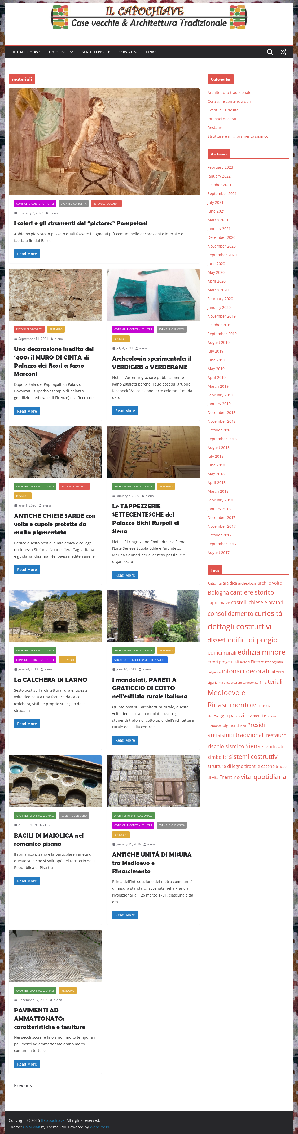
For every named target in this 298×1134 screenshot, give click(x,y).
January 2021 (219, 228)
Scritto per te (96, 51)
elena (54, 213)
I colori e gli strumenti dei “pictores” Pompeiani (81, 223)
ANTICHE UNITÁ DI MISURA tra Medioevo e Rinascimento (152, 863)
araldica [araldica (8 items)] (230, 583)
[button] (70, 52)
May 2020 (216, 272)
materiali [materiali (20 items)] (271, 681)
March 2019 (218, 386)
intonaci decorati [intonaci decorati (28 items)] (245, 671)
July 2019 (215, 351)
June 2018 (216, 465)
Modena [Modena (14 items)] (262, 705)
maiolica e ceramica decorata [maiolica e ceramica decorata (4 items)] (238, 683)
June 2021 (216, 211)
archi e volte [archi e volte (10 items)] (269, 583)
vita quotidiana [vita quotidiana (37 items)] (263, 776)
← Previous (20, 1085)
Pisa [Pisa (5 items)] (243, 726)
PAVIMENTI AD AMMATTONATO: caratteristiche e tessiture (49, 1018)
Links (151, 51)
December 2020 (221, 237)
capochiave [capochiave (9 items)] (219, 602)
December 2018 (221, 412)
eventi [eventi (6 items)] (245, 662)
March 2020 (218, 289)
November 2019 (222, 316)
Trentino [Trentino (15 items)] (230, 777)
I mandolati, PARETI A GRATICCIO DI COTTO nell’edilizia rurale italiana (149, 688)
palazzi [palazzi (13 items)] (236, 715)
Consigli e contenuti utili (35, 203)
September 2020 (222, 254)
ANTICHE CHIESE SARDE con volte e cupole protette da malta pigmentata (55, 524)
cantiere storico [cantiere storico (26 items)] (252, 592)
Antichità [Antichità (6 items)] (215, 583)
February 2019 (220, 394)
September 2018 (222, 438)
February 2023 (220, 167)
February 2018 (220, 500)
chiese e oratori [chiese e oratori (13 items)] (266, 602)
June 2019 (216, 359)
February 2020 (220, 298)
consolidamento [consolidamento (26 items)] (230, 613)
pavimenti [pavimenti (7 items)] (254, 715)
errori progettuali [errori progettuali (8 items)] (223, 661)
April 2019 (217, 377)
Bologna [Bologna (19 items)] (218, 592)
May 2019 (216, 368)
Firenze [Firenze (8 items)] (257, 661)
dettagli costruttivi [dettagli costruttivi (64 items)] (239, 626)
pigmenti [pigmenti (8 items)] (231, 725)
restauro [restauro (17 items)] (276, 735)
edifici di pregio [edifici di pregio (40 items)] (253, 639)
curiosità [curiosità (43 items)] (268, 613)
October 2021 (219, 184)
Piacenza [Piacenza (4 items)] (270, 716)
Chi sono (58, 51)
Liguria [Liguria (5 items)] (213, 682)
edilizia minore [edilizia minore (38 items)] (262, 652)
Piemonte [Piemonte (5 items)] (215, 726)
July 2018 (215, 456)
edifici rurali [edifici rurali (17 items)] (222, 652)
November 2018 (222, 421)
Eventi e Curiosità (73, 203)
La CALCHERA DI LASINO (50, 679)
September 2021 (222, 193)
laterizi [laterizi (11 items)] (277, 672)
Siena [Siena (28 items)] (253, 746)
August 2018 (219, 447)
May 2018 (216, 473)
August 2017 (219, 552)
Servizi (125, 51)
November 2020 (222, 246)
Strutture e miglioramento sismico (139, 660)
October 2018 (219, 429)
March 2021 (218, 219)
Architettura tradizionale (35, 486)
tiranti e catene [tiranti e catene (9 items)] (259, 766)
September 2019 (222, 333)
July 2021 (215, 202)
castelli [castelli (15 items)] (239, 602)
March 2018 (218, 491)
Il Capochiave (27, 51)
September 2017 (222, 543)
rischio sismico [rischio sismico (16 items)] (226, 746)
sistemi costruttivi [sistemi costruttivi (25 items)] (254, 756)
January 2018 (219, 508)
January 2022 (219, 176)
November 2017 (222, 526)
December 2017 (221, 517)
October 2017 (219, 535)
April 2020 (217, 281)
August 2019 (219, 342)
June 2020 (216, 263)
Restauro (56, 329)
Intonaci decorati (106, 203)
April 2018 (217, 482)
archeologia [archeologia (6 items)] (247, 583)
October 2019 (219, 324)
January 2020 (219, 307)
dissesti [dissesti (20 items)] (217, 640)
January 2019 (219, 403)
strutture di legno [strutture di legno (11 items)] (225, 766)
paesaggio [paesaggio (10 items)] (218, 715)
